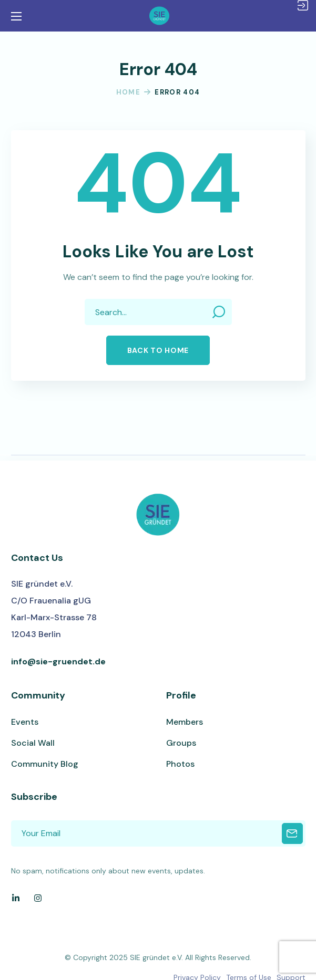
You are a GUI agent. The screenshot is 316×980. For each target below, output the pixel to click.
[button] (158, 350)
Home (128, 92)
